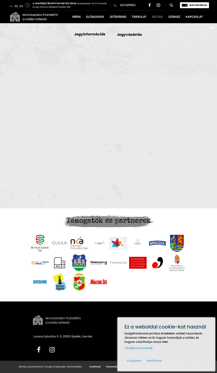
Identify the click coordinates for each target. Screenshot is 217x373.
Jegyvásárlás (129, 34)
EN (21, 6)
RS (16, 6)
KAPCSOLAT (194, 16)
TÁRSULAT (139, 16)
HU (11, 6)
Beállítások (154, 361)
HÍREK (76, 16)
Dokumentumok (114, 366)
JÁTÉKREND (117, 16)
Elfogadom (134, 361)
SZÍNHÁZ (174, 16)
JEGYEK (157, 16)
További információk (138, 348)
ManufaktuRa (74, 366)
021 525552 (128, 5)
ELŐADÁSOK (95, 16)
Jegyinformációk (89, 34)
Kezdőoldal (95, 366)
